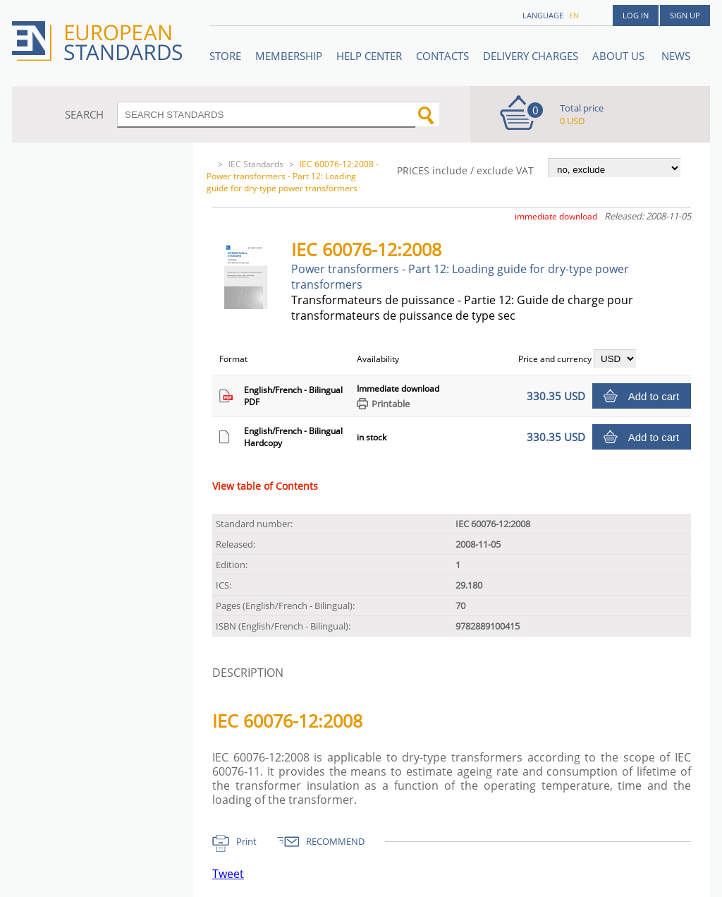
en (574, 15)
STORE (225, 56)
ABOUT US (619, 56)
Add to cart (654, 396)
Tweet (228, 873)
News (675, 56)
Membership (288, 56)
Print (246, 841)
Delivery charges (530, 56)
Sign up (685, 15)
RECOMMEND (335, 841)
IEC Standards (255, 164)
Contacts (442, 56)
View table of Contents (265, 486)
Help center (369, 56)
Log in (636, 15)
